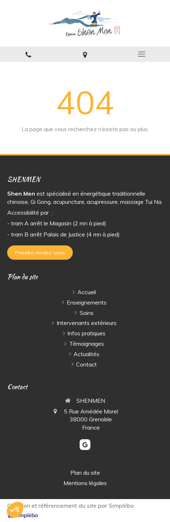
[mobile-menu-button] (141, 54)
